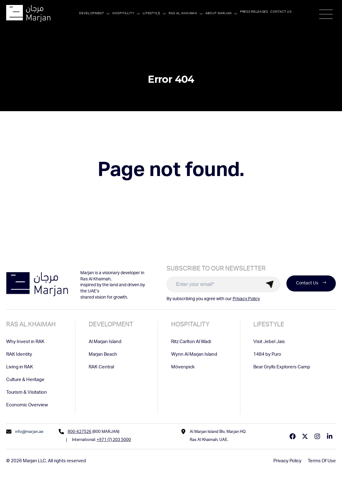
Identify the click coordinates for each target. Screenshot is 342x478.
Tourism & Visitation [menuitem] (26, 392)
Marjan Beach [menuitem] (103, 354)
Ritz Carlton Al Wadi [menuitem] (191, 342)
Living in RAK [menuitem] (19, 367)
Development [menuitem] (111, 325)
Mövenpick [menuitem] (183, 367)
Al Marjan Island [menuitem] (105, 342)
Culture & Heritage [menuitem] (25, 380)
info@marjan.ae (29, 432)
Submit (269, 284)
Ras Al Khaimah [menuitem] (31, 325)
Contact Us (311, 283)
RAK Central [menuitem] (101, 367)
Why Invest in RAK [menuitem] (25, 342)
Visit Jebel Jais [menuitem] (269, 342)
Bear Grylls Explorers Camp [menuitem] (281, 367)
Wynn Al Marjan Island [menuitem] (194, 354)
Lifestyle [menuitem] (268, 325)
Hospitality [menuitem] (190, 325)
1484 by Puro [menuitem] (267, 354)
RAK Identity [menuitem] (19, 354)
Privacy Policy (246, 299)
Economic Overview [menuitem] (27, 405)
